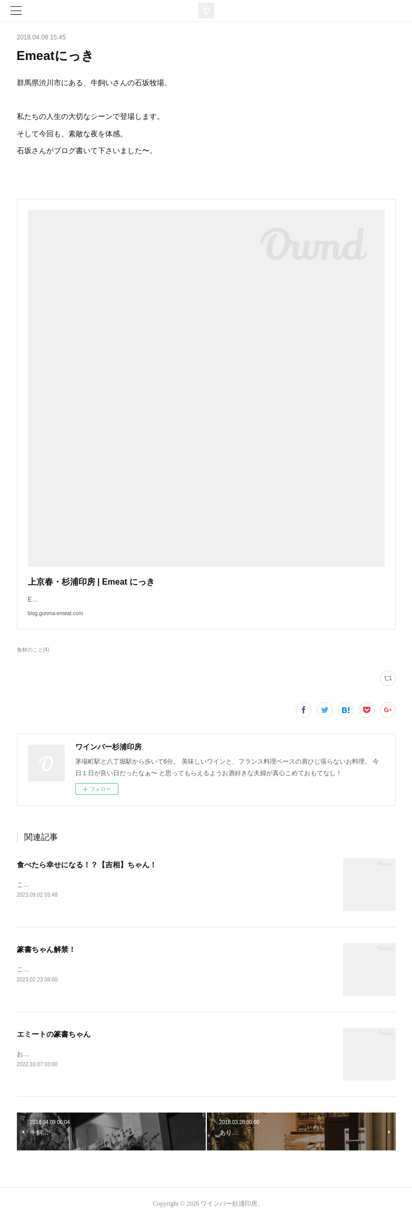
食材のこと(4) (33, 650)
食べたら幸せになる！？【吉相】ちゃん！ (87, 864)
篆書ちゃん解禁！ (46, 950)
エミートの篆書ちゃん (54, 1035)
